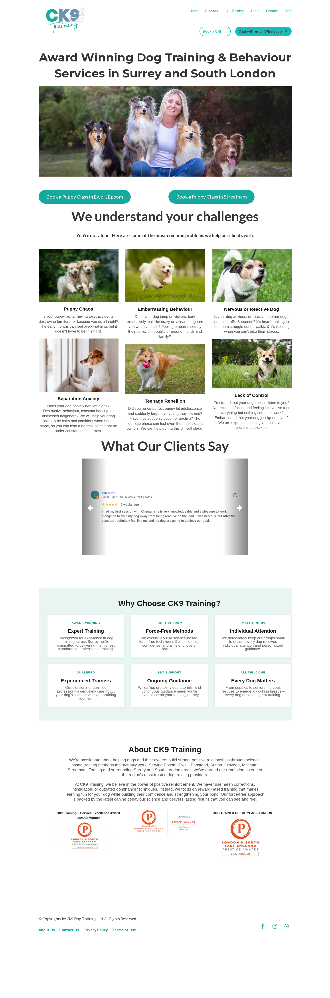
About (254, 11)
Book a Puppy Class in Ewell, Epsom (84, 197)
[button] (94, 507)
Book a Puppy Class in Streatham (211, 197)
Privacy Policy (95, 946)
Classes (211, 11)
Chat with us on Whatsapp (262, 31)
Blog (288, 11)
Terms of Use (124, 946)
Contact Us (69, 946)
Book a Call (215, 31)
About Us (47, 946)
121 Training (234, 11)
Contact (272, 11)
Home (194, 11)
